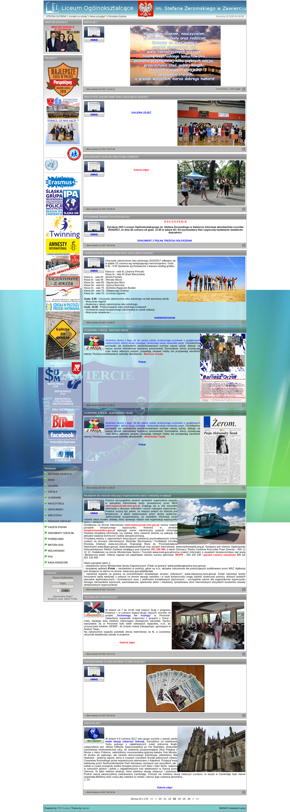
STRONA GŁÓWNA (56, 16)
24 (179, 798)
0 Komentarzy (222, 89)
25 (184, 798)
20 (160, 798)
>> (197, 798)
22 (169, 798)
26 (189, 798)
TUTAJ (73, 599)
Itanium (85, 808)
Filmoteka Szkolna (117, 16)
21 (165, 798)
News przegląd (97, 16)
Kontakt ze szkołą (78, 16)
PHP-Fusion (63, 808)
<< (151, 798)
